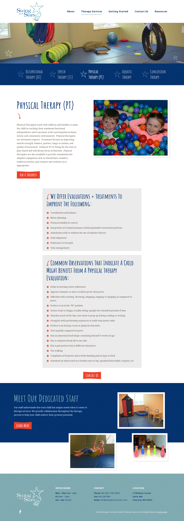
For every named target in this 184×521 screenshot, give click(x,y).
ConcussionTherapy (158, 74)
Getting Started (118, 11)
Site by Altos (162, 512)
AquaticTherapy (127, 74)
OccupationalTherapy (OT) (34, 74)
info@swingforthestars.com (113, 500)
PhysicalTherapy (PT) (96, 74)
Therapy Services (91, 11)
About (71, 11)
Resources (161, 11)
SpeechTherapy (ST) (65, 74)
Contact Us (141, 11)
